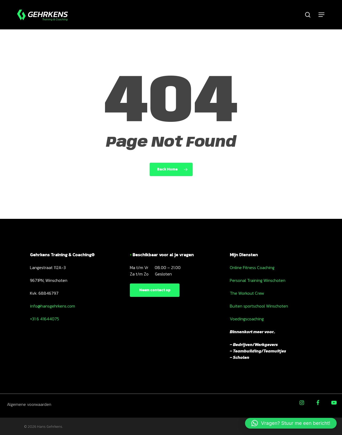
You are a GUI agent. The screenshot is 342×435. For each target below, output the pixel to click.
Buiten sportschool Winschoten (259, 306)
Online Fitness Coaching (252, 267)
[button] (291, 423)
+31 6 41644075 (44, 319)
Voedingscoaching (247, 319)
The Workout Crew (247, 293)
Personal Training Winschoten (257, 280)
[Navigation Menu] (321, 15)
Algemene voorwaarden (29, 404)
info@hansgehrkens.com (52, 306)
